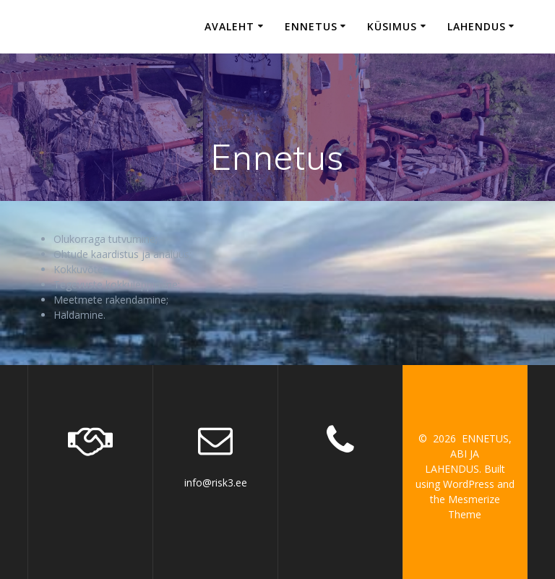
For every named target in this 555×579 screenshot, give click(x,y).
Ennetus (311, 26)
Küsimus (392, 26)
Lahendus (476, 26)
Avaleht (229, 26)
